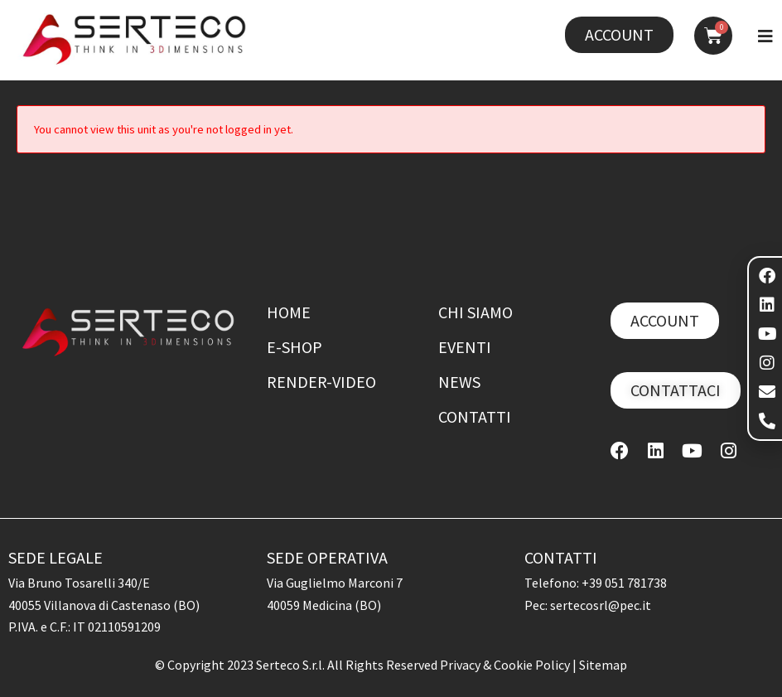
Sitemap (603, 664)
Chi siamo (475, 312)
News (459, 381)
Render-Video (321, 381)
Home (289, 312)
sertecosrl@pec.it (600, 605)
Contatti (474, 416)
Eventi (464, 346)
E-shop (294, 346)
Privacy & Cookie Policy (506, 664)
